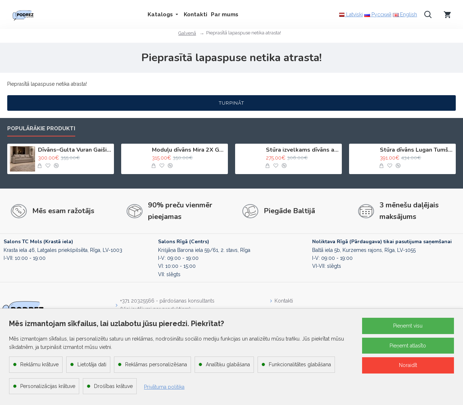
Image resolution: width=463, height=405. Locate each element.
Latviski (351, 15)
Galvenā (187, 33)
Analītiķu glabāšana (228, 364)
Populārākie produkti (41, 128)
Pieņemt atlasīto (408, 346)
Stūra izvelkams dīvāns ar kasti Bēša (302, 150)
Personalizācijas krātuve (47, 386)
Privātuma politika (164, 387)
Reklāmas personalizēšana (156, 364)
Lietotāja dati (91, 364)
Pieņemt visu (407, 326)
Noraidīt (408, 365)
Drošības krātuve (113, 386)
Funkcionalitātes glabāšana (300, 364)
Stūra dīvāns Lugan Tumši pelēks (416, 150)
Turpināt (231, 103)
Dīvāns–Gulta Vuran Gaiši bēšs (74, 150)
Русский (377, 14)
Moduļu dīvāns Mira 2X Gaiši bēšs (188, 150)
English (405, 14)
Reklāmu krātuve (39, 364)
